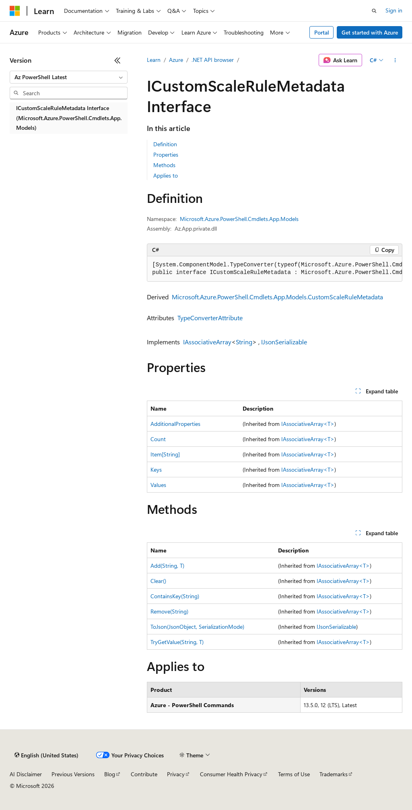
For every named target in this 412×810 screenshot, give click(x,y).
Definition (165, 144)
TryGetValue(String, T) (177, 642)
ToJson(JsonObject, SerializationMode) (197, 626)
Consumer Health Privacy (231, 774)
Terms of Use (294, 774)
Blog (109, 774)
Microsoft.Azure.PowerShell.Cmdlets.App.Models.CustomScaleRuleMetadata (277, 296)
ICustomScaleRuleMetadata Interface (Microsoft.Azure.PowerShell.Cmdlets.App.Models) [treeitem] (69, 117)
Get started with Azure (370, 32)
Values (158, 485)
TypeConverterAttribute (210, 317)
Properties (165, 154)
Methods (164, 165)
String (244, 342)
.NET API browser (213, 59)
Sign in (393, 10)
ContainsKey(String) (174, 596)
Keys (156, 469)
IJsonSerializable (284, 342)
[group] (274, 269)
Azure (176, 59)
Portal (321, 32)
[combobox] (69, 77)
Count (158, 439)
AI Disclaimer (26, 774)
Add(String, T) (167, 565)
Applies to (165, 175)
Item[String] (165, 454)
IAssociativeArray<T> (307, 424)
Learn (154, 59)
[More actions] (395, 60)
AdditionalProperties (175, 424)
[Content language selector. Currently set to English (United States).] (46, 755)
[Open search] (374, 11)
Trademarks (333, 774)
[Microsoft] (15, 11)
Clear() (158, 581)
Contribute (144, 774)
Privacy (176, 774)
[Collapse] (117, 60)
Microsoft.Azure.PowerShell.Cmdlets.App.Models (239, 219)
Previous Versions (73, 774)
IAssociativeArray (207, 342)
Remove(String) (169, 611)
